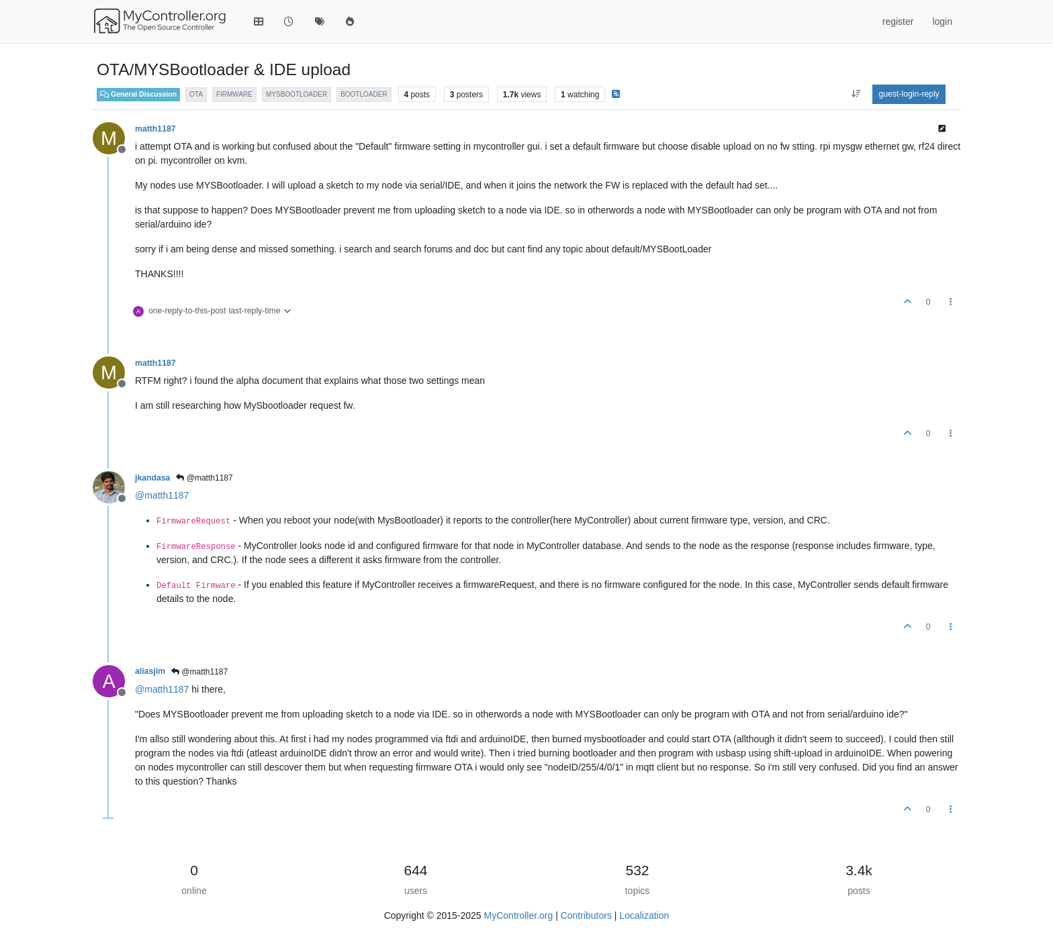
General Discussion (138, 94)
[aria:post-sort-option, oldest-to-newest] (856, 94)
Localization (644, 915)
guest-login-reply (909, 94)
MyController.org (518, 915)
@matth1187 (204, 478)
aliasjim (150, 671)
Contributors (586, 915)
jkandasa (152, 478)
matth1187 (155, 129)
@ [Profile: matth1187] (162, 495)
